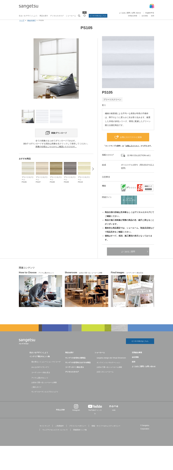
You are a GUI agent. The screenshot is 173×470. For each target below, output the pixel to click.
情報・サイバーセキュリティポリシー (106, 430)
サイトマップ (45, 430)
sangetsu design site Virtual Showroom (111, 362)
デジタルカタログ (57, 16)
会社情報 (145, 16)
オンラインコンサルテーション (108, 367)
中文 (152, 13)
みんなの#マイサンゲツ (40, 372)
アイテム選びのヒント (39, 382)
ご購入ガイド (36, 392)
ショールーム (71, 16)
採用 (152, 16)
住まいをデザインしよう (28, 16)
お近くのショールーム (105, 376)
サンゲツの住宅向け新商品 (75, 362)
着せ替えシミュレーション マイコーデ (46, 366)
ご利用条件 (59, 430)
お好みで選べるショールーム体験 (44, 387)
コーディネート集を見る (40, 377)
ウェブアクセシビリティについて (55, 434)
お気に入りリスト (132, 150)
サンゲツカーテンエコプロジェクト (44, 396)
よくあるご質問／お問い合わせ (130, 13)
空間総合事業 (132, 16)
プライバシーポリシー (77, 430)
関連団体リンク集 (80, 434)
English (148, 13)
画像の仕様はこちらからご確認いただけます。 (56, 160)
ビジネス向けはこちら (98, 16)
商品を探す (44, 16)
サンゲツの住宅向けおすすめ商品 (78, 367)
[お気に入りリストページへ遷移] (84, 16)
